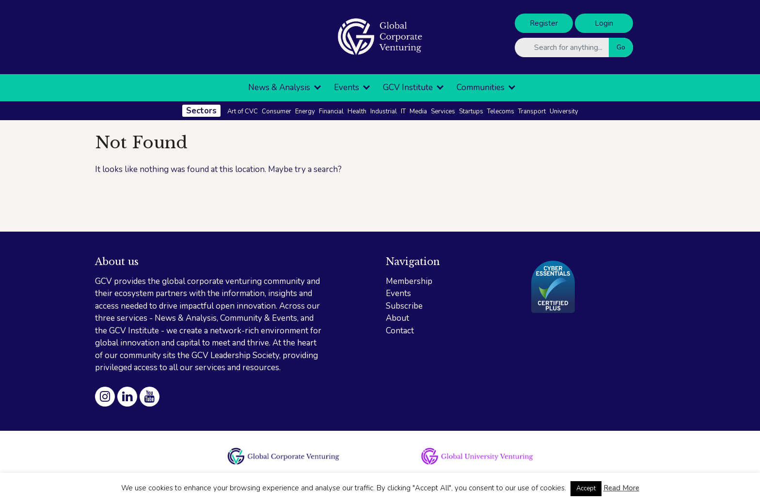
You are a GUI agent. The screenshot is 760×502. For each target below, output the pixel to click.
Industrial (383, 111)
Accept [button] (586, 488)
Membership (409, 281)
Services (443, 111)
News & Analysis (279, 87)
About (397, 318)
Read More (621, 488)
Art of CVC (242, 111)
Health (357, 111)
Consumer (276, 111)
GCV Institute (408, 87)
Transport (532, 111)
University (564, 111)
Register (544, 23)
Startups (471, 111)
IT (403, 111)
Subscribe (404, 306)
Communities (481, 87)
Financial (331, 111)
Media (418, 111)
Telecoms (500, 111)
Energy (305, 111)
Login (604, 23)
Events (346, 87)
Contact (400, 330)
